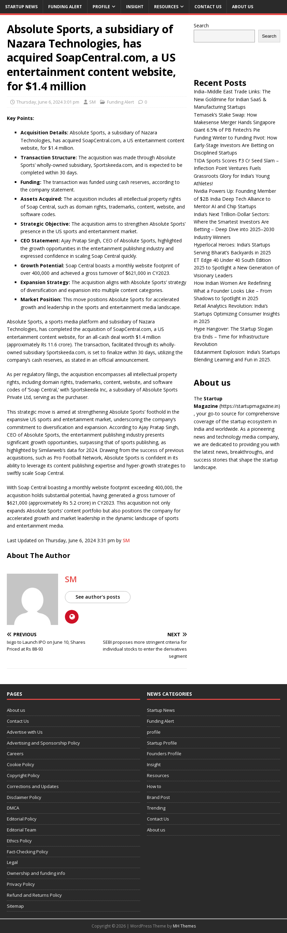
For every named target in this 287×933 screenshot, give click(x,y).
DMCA (13, 808)
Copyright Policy (23, 775)
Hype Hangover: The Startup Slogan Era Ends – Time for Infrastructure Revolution (233, 336)
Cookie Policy (20, 764)
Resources (166, 7)
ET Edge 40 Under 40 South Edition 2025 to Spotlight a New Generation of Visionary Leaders (236, 268)
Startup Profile (162, 743)
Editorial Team (21, 830)
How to (154, 786)
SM (92, 102)
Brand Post (158, 797)
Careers (15, 753)
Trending (156, 808)
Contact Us (207, 7)
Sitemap (15, 906)
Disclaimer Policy (24, 797)
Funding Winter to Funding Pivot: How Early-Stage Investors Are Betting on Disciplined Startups (235, 145)
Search (201, 25)
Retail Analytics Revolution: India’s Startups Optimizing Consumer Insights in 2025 (237, 313)
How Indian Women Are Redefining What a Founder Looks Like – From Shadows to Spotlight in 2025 (233, 291)
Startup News (21, 7)
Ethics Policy (19, 841)
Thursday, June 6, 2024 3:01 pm (47, 102)
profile (101, 7)
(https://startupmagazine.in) (249, 406)
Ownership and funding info (36, 873)
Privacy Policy (21, 884)
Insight (135, 7)
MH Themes (184, 926)
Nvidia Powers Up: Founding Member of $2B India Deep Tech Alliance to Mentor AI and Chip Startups (235, 199)
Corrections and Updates (33, 786)
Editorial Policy (22, 819)
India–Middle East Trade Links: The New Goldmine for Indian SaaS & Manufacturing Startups (232, 99)
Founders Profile (164, 753)
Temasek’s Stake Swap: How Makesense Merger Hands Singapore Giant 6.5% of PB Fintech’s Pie (234, 122)
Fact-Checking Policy (27, 852)
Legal (12, 862)
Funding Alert (65, 7)
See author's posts (98, 597)
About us (242, 7)
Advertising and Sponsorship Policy (43, 743)
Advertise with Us (25, 732)
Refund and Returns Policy (34, 895)
